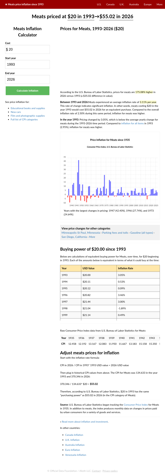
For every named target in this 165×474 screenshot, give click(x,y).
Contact (96, 470)
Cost (7, 43)
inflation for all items (132, 123)
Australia (134, 4)
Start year (10, 58)
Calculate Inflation (27, 90)
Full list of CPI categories (24, 119)
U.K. (122, 4)
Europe (148, 4)
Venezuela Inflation (75, 454)
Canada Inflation (74, 434)
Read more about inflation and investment (85, 421)
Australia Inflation (74, 444)
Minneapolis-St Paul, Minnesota (80, 232)
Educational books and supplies (28, 108)
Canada (110, 4)
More (159, 4)
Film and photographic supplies (28, 115)
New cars (16, 111)
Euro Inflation (72, 449)
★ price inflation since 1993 (24, 4)
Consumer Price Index (136, 404)
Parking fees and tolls (115, 232)
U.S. (99, 4)
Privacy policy (110, 470)
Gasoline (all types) (141, 232)
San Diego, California (74, 236)
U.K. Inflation (72, 439)
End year (10, 73)
